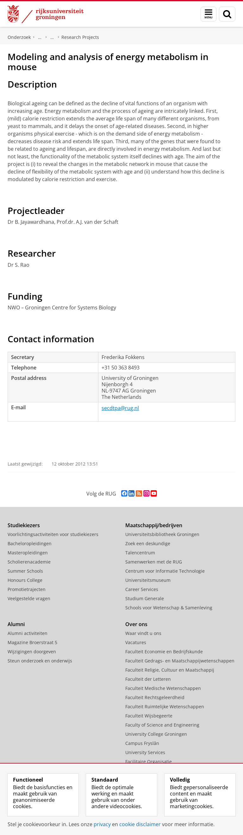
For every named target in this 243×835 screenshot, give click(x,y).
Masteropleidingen (28, 553)
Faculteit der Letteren (148, 679)
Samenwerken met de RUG (153, 562)
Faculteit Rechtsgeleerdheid (154, 697)
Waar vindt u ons (143, 633)
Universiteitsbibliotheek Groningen (162, 534)
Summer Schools (25, 571)
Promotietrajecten (27, 589)
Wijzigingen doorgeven (32, 652)
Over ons (136, 624)
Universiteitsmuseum (148, 580)
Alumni (16, 624)
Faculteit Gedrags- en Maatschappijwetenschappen (179, 661)
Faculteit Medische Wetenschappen (163, 688)
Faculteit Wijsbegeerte (148, 716)
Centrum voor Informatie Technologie (165, 571)
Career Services (141, 589)
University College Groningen (156, 734)
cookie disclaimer (140, 824)
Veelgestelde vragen (29, 598)
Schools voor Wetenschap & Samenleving (168, 608)
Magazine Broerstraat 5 (32, 642)
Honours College (25, 580)
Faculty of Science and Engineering (162, 725)
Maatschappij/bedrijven (153, 525)
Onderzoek (19, 37)
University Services (145, 752)
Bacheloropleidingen (30, 543)
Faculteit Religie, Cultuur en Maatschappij (169, 670)
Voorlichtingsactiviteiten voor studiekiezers (53, 534)
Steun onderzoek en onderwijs (40, 661)
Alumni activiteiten (27, 633)
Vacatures (135, 642)
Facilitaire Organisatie (148, 762)
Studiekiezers (24, 525)
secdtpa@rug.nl (120, 408)
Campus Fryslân (142, 743)
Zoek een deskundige (147, 543)
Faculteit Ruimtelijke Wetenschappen (164, 707)
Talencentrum (140, 553)
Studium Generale (144, 598)
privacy (102, 824)
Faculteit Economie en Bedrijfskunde (164, 652)
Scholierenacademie (29, 562)
